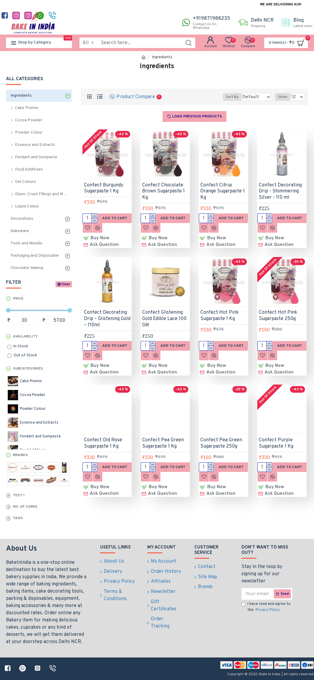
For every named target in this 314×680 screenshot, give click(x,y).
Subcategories (28, 368)
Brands (20, 455)
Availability (25, 336)
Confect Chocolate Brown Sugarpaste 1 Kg (163, 191)
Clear (65, 284)
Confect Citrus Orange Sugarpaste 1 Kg (222, 191)
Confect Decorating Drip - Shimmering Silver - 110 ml (280, 191)
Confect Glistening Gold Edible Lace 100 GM (164, 316)
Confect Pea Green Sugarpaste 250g (221, 438)
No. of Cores (25, 506)
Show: (284, 97)
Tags (18, 518)
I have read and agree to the (266, 607)
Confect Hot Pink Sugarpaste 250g (278, 313)
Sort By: (228, 97)
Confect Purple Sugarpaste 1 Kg (276, 438)
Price (18, 298)
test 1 (19, 495)
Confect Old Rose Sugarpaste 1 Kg (103, 438)
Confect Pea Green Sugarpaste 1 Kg (163, 438)
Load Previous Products (197, 116)
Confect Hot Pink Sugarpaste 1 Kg (219, 313)
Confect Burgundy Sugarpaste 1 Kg (103, 188)
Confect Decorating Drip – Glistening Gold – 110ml (107, 316)
